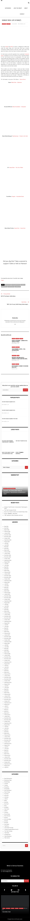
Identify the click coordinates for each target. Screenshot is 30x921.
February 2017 (7, 714)
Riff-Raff (6, 822)
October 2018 (7, 680)
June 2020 (6, 646)
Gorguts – (18, 196)
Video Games (7, 837)
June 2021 (6, 626)
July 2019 (6, 665)
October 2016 (7, 721)
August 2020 (7, 643)
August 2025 (7, 541)
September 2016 (7, 723)
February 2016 (7, 735)
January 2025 (7, 553)
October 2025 (7, 538)
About (26, 8)
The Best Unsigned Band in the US (11, 829)
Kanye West (4, 286)
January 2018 (7, 696)
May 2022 (6, 607)
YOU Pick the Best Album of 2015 (8, 401)
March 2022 (6, 611)
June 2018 (6, 687)
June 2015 (6, 748)
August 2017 (7, 704)
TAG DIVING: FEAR (6, 912)
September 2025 (7, 540)
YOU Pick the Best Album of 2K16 (8, 410)
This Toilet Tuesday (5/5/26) (21, 440)
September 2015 (7, 743)
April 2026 (6, 528)
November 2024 (7, 557)
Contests (6, 783)
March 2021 (6, 631)
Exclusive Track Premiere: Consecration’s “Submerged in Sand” (8, 442)
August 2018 (7, 684)
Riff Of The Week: (8, 296)
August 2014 (7, 765)
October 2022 (7, 599)
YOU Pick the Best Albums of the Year (9, 418)
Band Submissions (8, 778)
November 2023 (7, 577)
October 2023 (7, 579)
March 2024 (6, 570)
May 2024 (6, 567)
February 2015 (7, 755)
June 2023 (6, 585)
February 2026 (7, 531)
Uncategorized (7, 834)
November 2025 (7, 536)
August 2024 (7, 562)
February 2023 (7, 592)
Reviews (21, 338)
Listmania (6, 797)
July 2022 (6, 604)
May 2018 (6, 689)
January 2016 (7, 736)
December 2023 (7, 575)
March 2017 (6, 713)
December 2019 (7, 657)
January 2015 (7, 757)
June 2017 (6, 707)
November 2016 (7, 719)
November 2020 (7, 638)
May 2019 (6, 668)
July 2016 (6, 726)
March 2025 (6, 550)
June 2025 (6, 545)
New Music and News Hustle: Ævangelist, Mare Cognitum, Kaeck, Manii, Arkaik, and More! (19, 358)
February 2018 (7, 694)
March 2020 (6, 652)
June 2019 (6, 667)
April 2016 (6, 731)
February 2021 (7, 633)
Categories (8, 8)
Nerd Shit (6, 802)
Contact (22, 14)
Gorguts (23, 284)
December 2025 (7, 534)
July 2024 (6, 563)
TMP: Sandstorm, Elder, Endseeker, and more (13, 515)
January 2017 (7, 716)
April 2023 (6, 589)
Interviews (6, 795)
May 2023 (6, 587)
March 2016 (6, 733)
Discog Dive (6, 787)
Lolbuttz (6, 798)
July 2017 (6, 706)
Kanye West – (16, 167)
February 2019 (7, 674)
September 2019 (7, 662)
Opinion (17, 338)
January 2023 (7, 594)
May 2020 (6, 648)
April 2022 (6, 609)
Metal (13, 338)
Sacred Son (18, 286)
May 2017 (6, 709)
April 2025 (6, 548)
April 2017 (6, 711)
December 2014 (7, 758)
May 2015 (6, 750)
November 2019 (7, 658)
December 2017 (7, 697)
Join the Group (18, 8)
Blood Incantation (15, 284)
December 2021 (7, 616)
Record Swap (7, 814)
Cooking (6, 785)
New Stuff (14, 355)
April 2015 (6, 752)
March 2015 (6, 753)
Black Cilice (8, 284)
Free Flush (6, 793)
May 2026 (6, 526)
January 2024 (7, 573)
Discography (6, 788)
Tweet (2, 280)
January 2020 (7, 655)
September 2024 (7, 560)
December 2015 (7, 738)
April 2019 (6, 670)
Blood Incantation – (19, 106)
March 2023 (6, 590)
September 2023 (7, 580)
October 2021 (7, 619)
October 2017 (7, 701)
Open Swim (6, 809)
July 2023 (6, 584)
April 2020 (6, 650)
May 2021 (6, 628)
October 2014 (7, 762)
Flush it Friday (7, 792)
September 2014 (7, 763)
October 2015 (7, 741)
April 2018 (6, 690)
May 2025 (6, 546)
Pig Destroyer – (20, 136)
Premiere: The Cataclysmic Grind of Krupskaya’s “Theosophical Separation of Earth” (14, 492)
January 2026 (7, 533)
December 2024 (7, 555)
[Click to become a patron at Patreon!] (15, 271)
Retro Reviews (7, 815)
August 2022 (7, 602)
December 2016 (7, 718)
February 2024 (7, 572)
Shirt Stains (6, 824)
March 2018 (6, 692)
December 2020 (7, 636)
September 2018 (7, 682)
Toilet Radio (6, 832)
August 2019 (7, 663)
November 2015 (7, 740)
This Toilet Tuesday (8, 831)
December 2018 (7, 677)
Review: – (10, 513)
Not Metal (6, 807)
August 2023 (7, 582)
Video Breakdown (8, 836)
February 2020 (7, 653)
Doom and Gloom (7, 790)
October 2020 (7, 640)
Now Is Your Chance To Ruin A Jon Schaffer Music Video (15, 511)
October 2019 (7, 660)
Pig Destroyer (11, 286)
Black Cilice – (17, 82)
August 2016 (7, 724)
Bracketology (7, 781)
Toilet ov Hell (14, 919)
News (18, 355)
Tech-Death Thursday (8, 827)
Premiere (17, 347)
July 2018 (6, 685)
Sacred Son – (19, 228)
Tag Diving (6, 826)
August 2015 (7, 745)
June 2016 (6, 728)
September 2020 (7, 641)
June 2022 (6, 606)
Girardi (6, 46)
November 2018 (7, 679)
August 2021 (7, 623)
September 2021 (7, 621)
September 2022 (7, 601)
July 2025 (6, 543)
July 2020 (6, 645)
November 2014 (7, 760)
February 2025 (7, 551)
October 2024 (7, 558)
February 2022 (7, 612)
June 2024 (6, 565)
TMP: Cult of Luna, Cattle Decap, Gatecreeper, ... (18, 304)
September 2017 (7, 702)
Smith (11, 46)
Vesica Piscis (23, 79)
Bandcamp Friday (8, 780)
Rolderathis (15, 318)
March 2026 (6, 529)
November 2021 (7, 618)
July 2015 (6, 747)
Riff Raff (6, 820)
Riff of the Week (7, 819)
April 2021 (6, 629)
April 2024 (6, 568)
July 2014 (6, 767)
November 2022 (7, 597)
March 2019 (6, 672)
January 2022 (7, 614)
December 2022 (7, 595)
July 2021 (6, 624)
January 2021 (7, 635)
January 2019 (7, 675)
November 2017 (7, 699)
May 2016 (6, 730)
